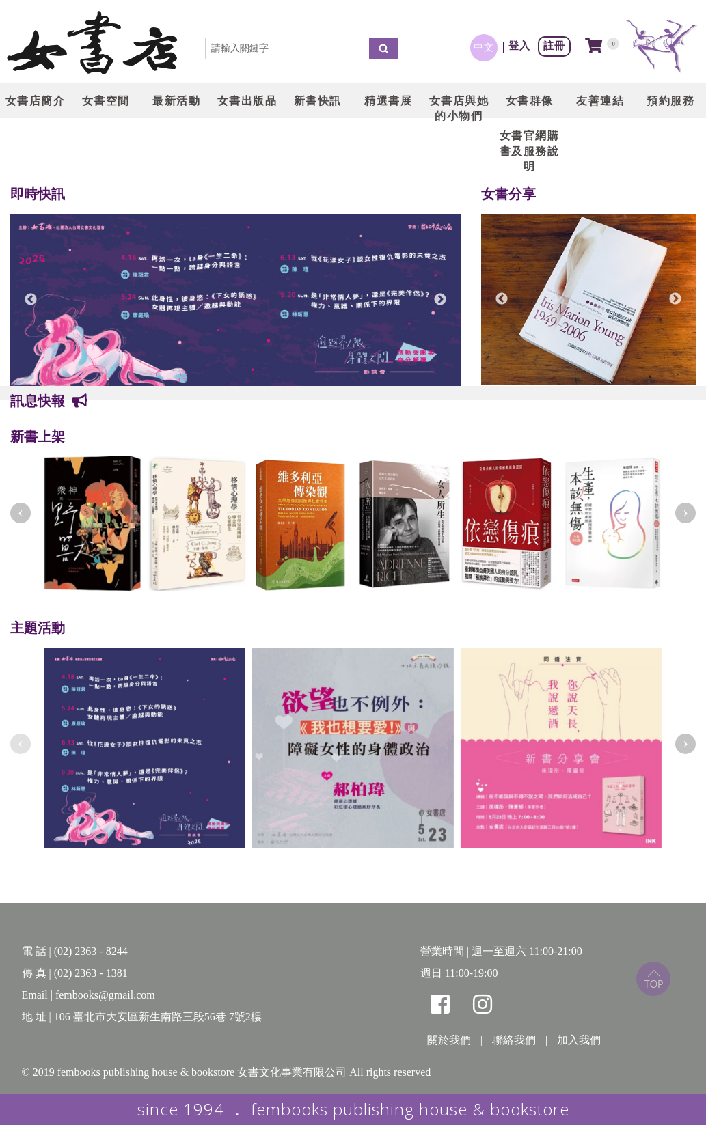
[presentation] (20, 513)
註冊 (554, 45)
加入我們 (579, 1040)
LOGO (92, 44)
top (653, 979)
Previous (31, 300)
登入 (519, 45)
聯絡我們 (514, 1040)
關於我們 (449, 1040)
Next (440, 300)
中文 (484, 47)
